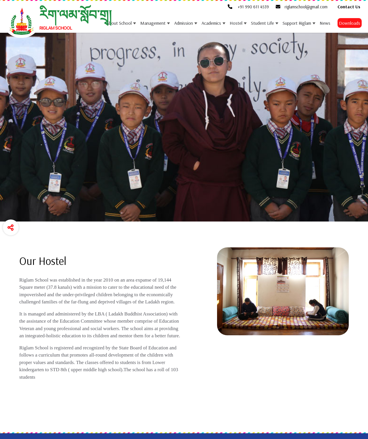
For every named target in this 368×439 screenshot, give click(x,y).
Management (153, 23)
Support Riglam (297, 23)
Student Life (262, 23)
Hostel (236, 23)
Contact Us (349, 6)
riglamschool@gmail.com (301, 6)
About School (119, 23)
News (325, 23)
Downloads (349, 23)
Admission (183, 23)
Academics (211, 23)
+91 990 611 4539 (248, 6)
